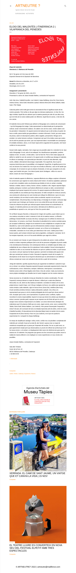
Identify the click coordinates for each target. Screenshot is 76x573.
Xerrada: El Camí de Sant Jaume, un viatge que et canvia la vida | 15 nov (37, 474)
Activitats (30, 13)
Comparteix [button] (13, 371)
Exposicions (20, 13)
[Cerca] (65, 5)
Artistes (16, 373)
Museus (33, 373)
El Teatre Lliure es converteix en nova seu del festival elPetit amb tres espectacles (36, 548)
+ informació (13, 358)
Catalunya (21, 373)
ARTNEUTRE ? (27, 6)
